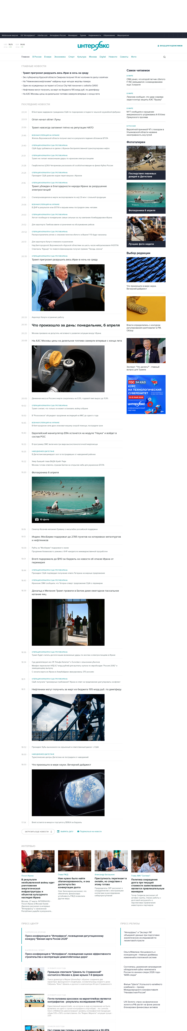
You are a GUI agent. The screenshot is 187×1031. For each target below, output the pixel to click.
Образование (109, 35)
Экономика (60, 57)
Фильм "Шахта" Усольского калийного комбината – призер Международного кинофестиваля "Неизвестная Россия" (143, 988)
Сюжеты (124, 57)
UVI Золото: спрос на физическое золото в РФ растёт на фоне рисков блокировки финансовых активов (142, 1005)
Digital (103, 57)
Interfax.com (42, 35)
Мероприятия (123, 35)
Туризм (83, 35)
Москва (93, 57)
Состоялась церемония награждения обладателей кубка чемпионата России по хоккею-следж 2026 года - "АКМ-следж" (142, 971)
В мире (47, 57)
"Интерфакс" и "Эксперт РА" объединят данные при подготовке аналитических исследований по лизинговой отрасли (142, 936)
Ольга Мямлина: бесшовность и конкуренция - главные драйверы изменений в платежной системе (141, 955)
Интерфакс (93, 46)
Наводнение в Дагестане (43, 451)
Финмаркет (73, 35)
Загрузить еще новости (38, 832)
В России (36, 57)
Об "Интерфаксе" (28, 35)
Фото (133, 57)
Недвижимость (94, 35)
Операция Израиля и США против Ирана (50, 145)
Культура (81, 57)
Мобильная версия (10, 35)
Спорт (71, 57)
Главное (25, 57)
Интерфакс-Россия (58, 35)
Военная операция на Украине (45, 135)
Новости (113, 57)
